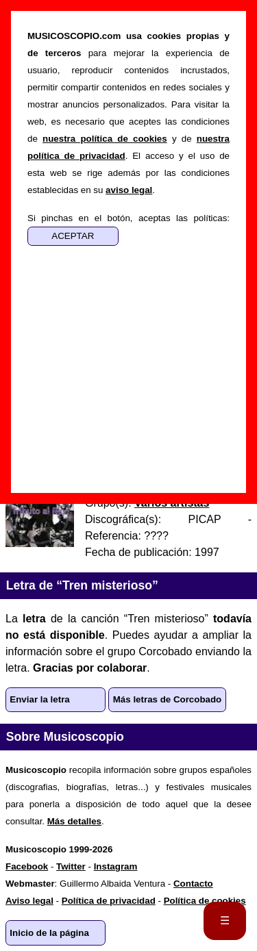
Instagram (116, 866)
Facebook (26, 866)
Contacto (193, 883)
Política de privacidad (109, 901)
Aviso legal (29, 901)
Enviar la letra (39, 699)
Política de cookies (205, 901)
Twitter (71, 866)
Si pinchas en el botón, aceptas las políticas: (128, 218)
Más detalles (74, 821)
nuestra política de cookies (104, 139)
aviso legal (129, 190)
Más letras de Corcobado (167, 699)
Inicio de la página (49, 933)
